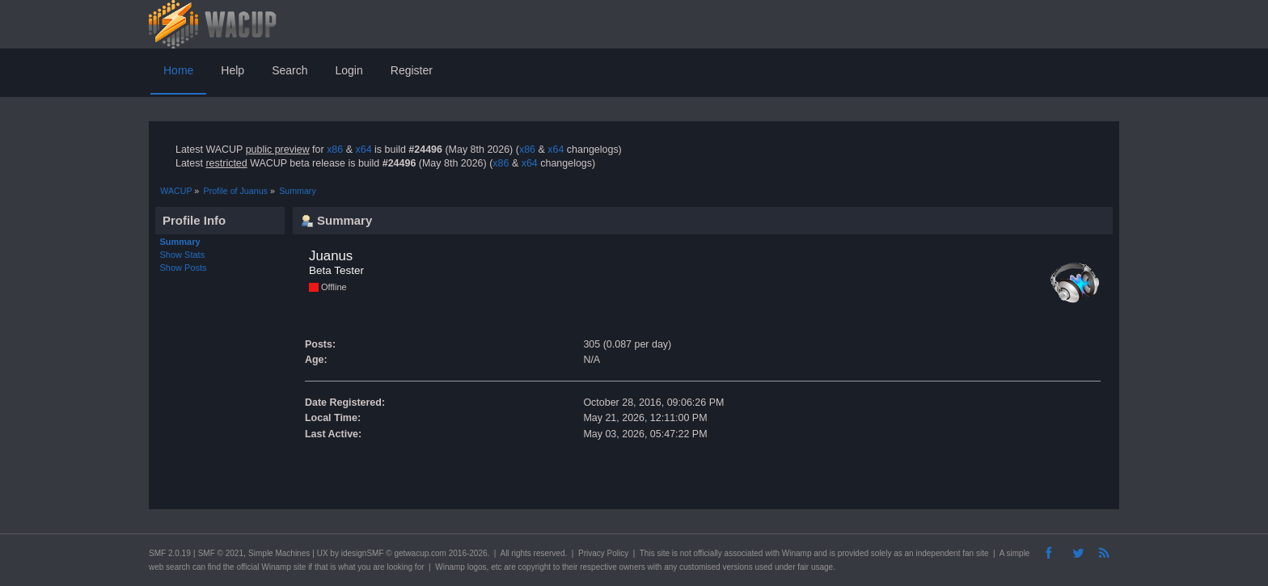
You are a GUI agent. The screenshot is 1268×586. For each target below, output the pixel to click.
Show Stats (182, 254)
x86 (335, 149)
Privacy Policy (603, 553)
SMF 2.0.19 (170, 553)
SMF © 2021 (220, 553)
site (663, 553)
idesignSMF (362, 553)
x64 (363, 149)
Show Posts (183, 267)
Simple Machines (279, 553)
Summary (180, 242)
